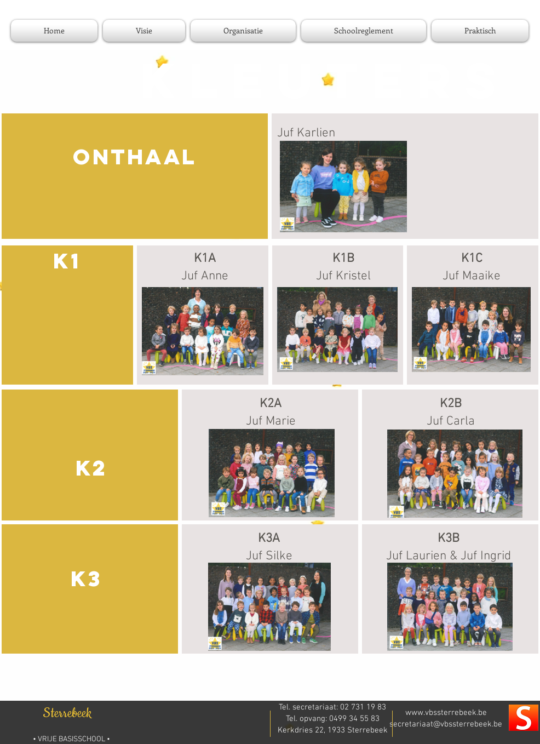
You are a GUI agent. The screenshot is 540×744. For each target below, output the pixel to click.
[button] (243, 31)
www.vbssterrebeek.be (446, 713)
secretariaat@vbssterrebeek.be (445, 724)
